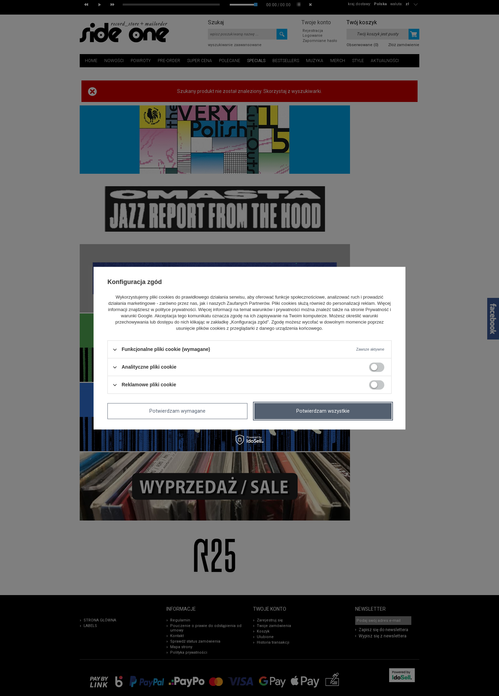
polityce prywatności (175, 309)
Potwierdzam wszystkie (323, 411)
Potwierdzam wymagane (177, 411)
